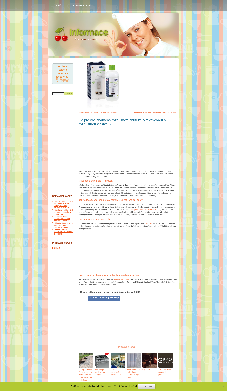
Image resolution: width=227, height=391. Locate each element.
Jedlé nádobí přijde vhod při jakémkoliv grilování (97, 112)
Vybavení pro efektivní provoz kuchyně (101, 372)
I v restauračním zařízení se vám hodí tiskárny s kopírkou (62, 219)
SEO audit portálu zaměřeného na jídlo (165, 372)
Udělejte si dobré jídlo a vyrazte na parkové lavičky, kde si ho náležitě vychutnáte (63, 204)
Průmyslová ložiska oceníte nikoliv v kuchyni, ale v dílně (63, 232)
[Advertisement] (62, 145)
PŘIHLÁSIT (56, 248)
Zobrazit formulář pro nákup (104, 297)
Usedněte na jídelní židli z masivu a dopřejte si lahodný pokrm (63, 212)
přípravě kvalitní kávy (122, 279)
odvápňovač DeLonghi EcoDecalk (144, 210)
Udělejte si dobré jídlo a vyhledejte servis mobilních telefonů (63, 225)
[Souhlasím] (223, 386)
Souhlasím (146, 386)
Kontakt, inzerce (82, 5)
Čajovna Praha (148, 370)
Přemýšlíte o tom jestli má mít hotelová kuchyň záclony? (155, 112)
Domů (57, 5)
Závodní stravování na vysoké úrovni (116, 372)
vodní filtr (148, 223)
